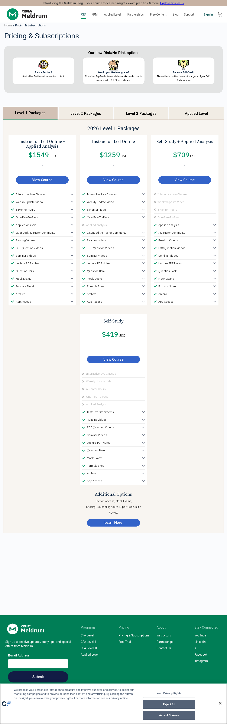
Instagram (201, 661)
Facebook (200, 654)
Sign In (208, 14)
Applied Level (89, 654)
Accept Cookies (169, 715)
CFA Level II (88, 641)
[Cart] (220, 14)
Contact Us (163, 648)
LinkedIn (200, 641)
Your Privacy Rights (169, 693)
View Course (42, 180)
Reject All (169, 704)
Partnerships (164, 641)
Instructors (163, 635)
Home (8, 25)
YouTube (200, 635)
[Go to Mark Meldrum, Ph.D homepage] (27, 14)
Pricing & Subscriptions (134, 635)
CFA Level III (89, 648)
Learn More (113, 522)
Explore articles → (172, 3)
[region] (113, 704)
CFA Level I (88, 635)
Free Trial (125, 641)
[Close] (220, 703)
